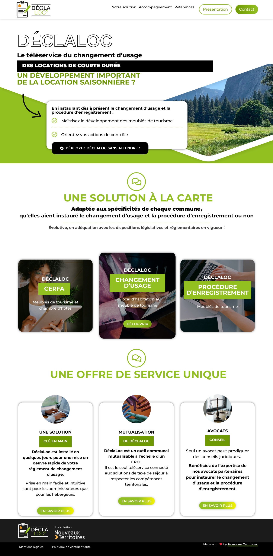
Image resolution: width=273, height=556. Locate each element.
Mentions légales (31, 547)
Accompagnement (155, 7)
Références (184, 7)
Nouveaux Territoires (243, 544)
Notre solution (124, 7)
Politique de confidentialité (71, 547)
